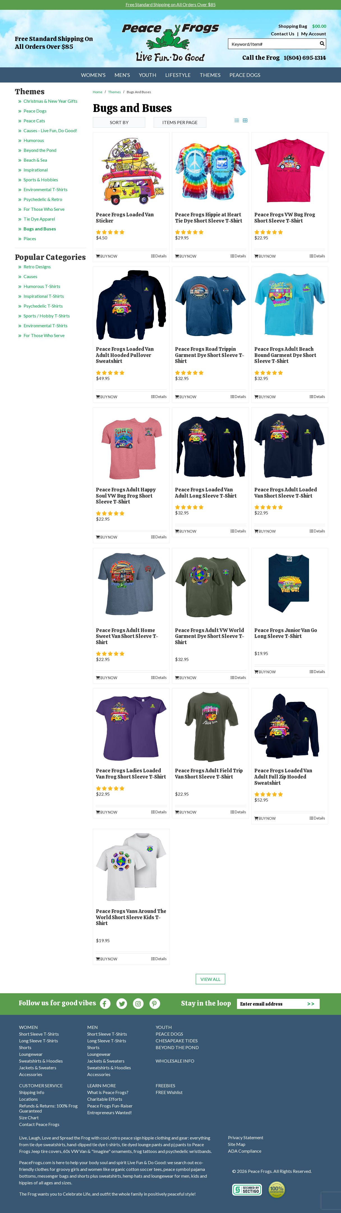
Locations (28, 1099)
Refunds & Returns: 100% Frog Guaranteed (48, 1108)
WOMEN (28, 1027)
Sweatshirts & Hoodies (41, 1060)
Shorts (25, 1047)
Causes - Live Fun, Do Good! (50, 130)
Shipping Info (31, 1092)
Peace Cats (34, 120)
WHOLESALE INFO (175, 1060)
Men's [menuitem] (122, 75)
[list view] (237, 120)
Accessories (30, 1074)
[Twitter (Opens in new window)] (121, 1003)
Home (97, 92)
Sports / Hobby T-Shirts (47, 315)
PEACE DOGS (169, 1033)
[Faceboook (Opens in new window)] (105, 1003)
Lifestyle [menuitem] (178, 75)
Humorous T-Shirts (42, 286)
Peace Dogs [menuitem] (244, 75)
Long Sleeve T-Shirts (38, 1040)
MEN (92, 1027)
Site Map (236, 1144)
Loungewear (31, 1054)
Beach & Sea (35, 160)
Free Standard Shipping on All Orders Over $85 (54, 43)
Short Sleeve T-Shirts (39, 1033)
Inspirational (36, 169)
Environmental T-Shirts (46, 189)
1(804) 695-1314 (305, 57)
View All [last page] (210, 979)
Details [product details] (159, 256)
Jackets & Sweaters (37, 1067)
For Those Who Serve (44, 209)
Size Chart (29, 1117)
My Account (313, 33)
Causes (30, 276)
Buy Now (106, 256)
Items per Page (179, 122)
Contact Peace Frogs (39, 1124)
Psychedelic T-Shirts (43, 305)
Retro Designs (37, 266)
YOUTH (164, 1027)
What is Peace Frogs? (107, 1092)
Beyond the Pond (40, 150)
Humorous (34, 140)
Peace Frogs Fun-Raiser (110, 1105)
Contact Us (282, 33)
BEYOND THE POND (177, 1047)
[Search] (322, 43)
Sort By (119, 122)
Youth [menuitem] (147, 75)
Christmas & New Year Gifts (50, 101)
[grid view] (245, 120)
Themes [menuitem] (210, 75)
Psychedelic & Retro (43, 199)
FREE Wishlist (169, 1092)
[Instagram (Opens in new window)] (138, 1003)
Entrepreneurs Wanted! (109, 1112)
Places (30, 238)
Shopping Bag (302, 26)
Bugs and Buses (40, 228)
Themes (114, 92)
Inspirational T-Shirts (44, 296)
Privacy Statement (245, 1137)
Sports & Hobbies (41, 179)
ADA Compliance (244, 1151)
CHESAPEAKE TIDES (177, 1040)
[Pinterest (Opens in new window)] (155, 1003)
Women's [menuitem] (93, 75)
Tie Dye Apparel (39, 218)
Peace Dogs (35, 110)
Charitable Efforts (104, 1099)
